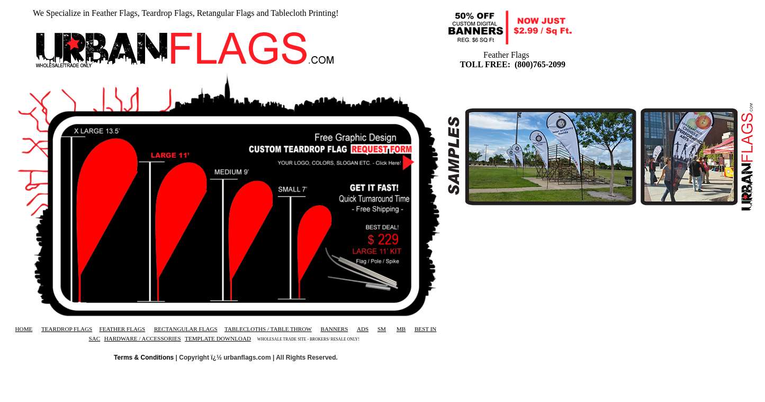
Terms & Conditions (144, 357)
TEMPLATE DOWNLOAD (218, 338)
